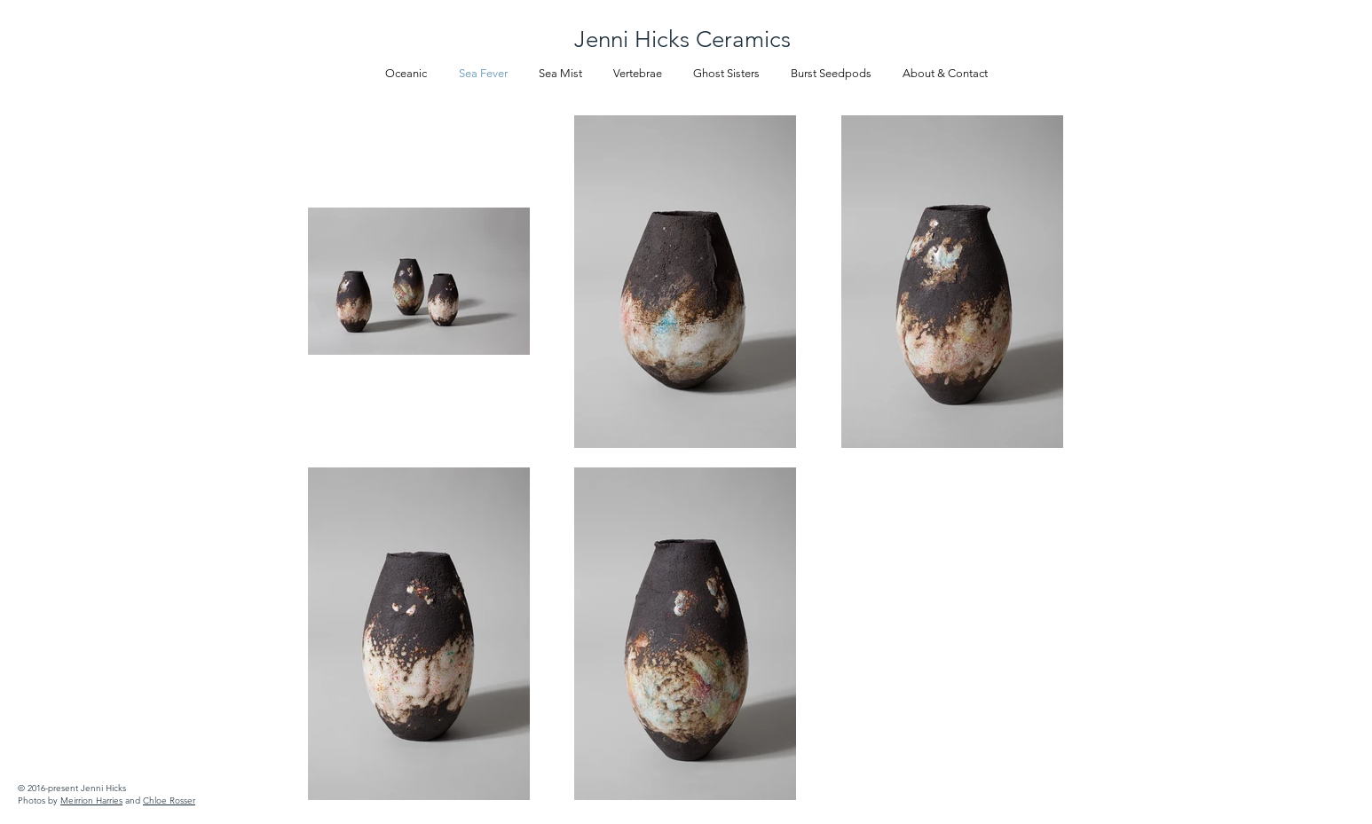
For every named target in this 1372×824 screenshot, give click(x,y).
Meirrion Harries (91, 800)
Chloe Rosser (169, 800)
